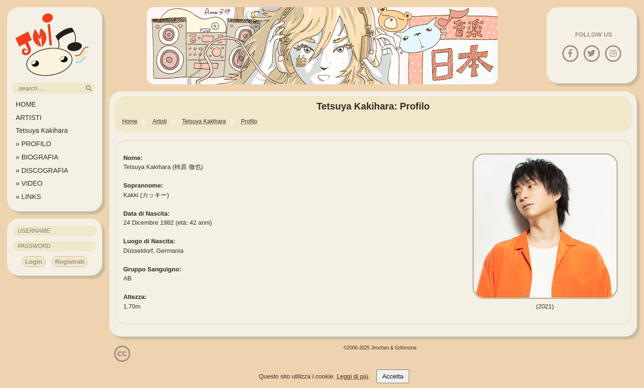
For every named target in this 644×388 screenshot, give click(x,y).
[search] (89, 88)
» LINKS (28, 196)
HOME (26, 104)
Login (33, 261)
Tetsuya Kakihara (42, 130)
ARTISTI (29, 117)
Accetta (392, 376)
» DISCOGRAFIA (42, 170)
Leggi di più (352, 376)
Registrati (69, 261)
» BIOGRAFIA (37, 157)
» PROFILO (33, 144)
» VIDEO (29, 183)
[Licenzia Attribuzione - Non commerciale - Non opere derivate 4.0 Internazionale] (122, 358)
